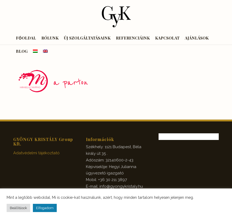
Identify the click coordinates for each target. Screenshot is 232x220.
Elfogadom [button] (45, 208)
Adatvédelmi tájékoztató (36, 153)
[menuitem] (26, 38)
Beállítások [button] (18, 208)
